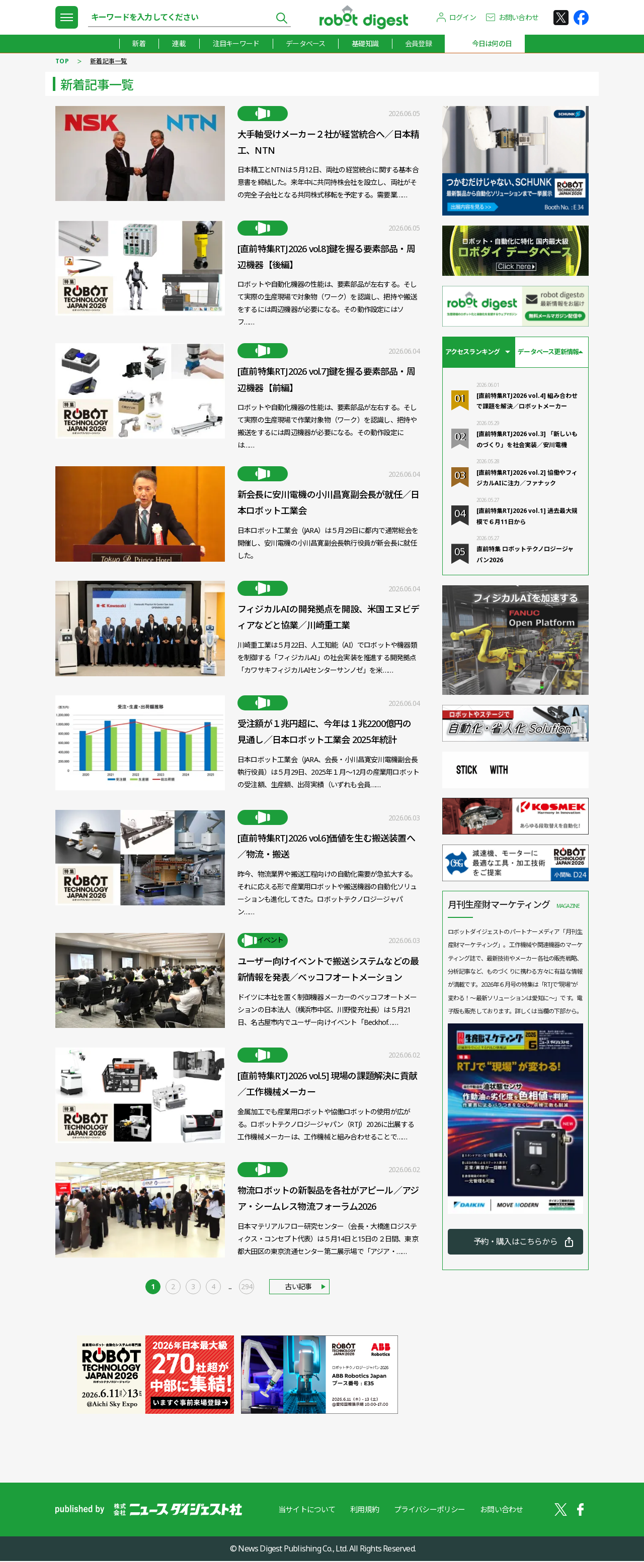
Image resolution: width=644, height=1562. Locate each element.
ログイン (462, 17)
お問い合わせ (518, 17)
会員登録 (419, 43)
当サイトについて (306, 1510)
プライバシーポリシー (429, 1510)
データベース (305, 43)
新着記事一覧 (108, 61)
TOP (62, 61)
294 (246, 1288)
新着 (137, 43)
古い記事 (298, 1288)
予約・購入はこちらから (515, 1242)
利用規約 (364, 1510)
